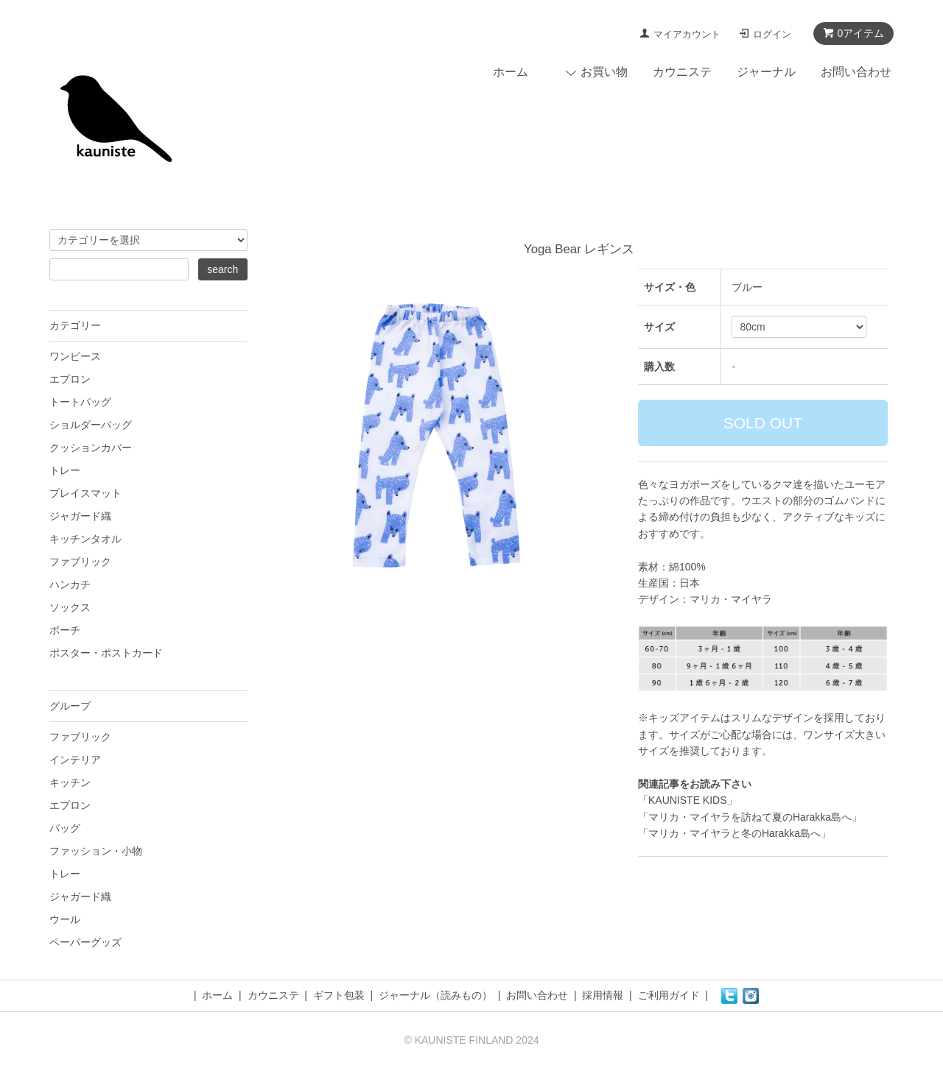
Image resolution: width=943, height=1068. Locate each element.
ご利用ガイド (669, 995)
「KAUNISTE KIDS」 (687, 800)
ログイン (772, 34)
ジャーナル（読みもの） (435, 995)
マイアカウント (687, 34)
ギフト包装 (339, 995)
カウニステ (682, 72)
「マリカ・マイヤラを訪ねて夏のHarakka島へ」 (750, 817)
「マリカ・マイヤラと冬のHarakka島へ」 (734, 833)
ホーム (510, 72)
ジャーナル (766, 72)
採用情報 (602, 995)
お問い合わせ (856, 72)
